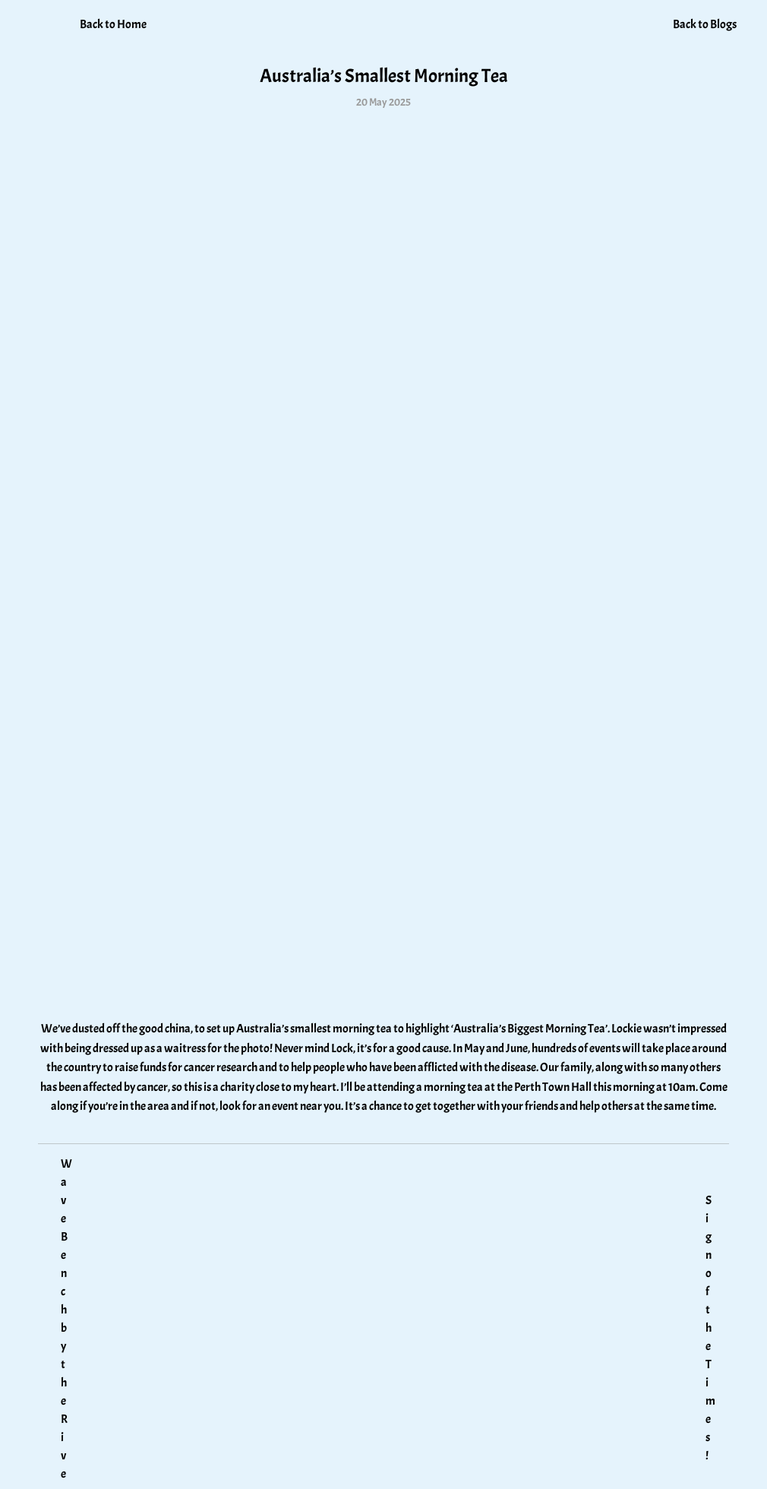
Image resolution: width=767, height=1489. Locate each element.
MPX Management (668, 1465)
